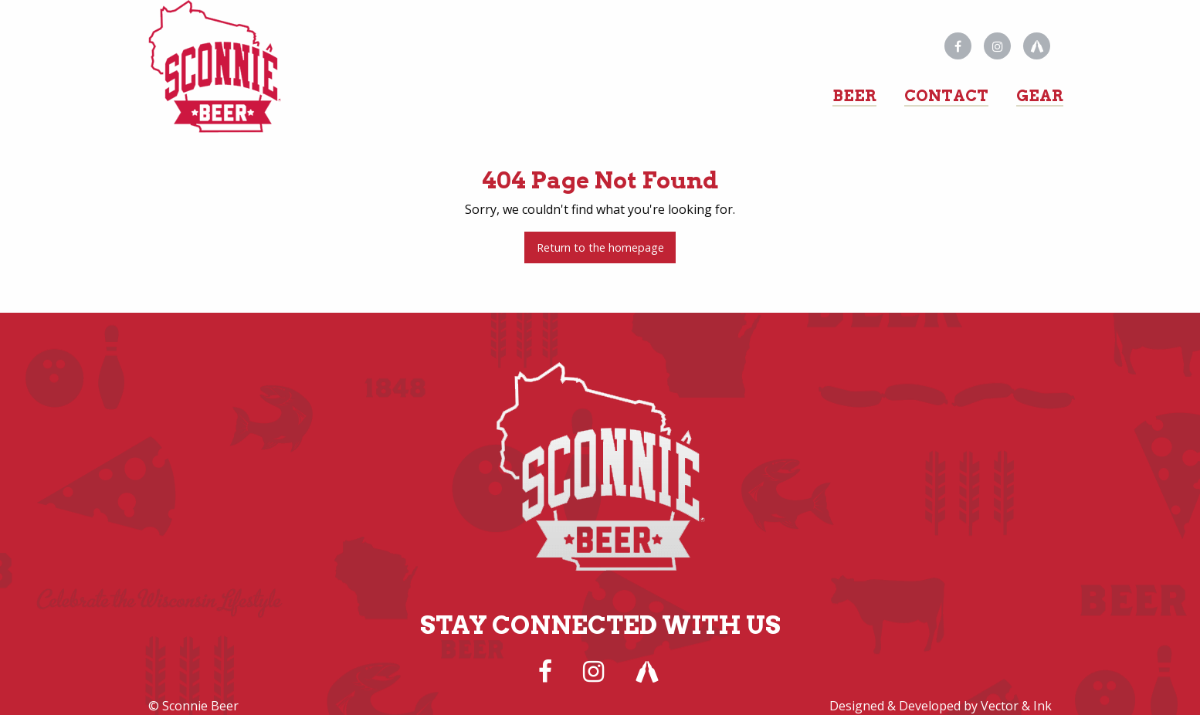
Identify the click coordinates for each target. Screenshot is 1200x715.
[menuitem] (854, 89)
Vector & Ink (1016, 705)
